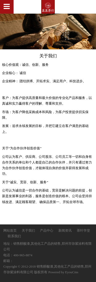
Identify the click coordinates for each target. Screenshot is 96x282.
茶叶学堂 (83, 230)
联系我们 (14, 236)
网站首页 (10, 230)
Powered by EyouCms (62, 272)
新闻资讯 (65, 230)
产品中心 (46, 230)
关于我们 (29, 230)
